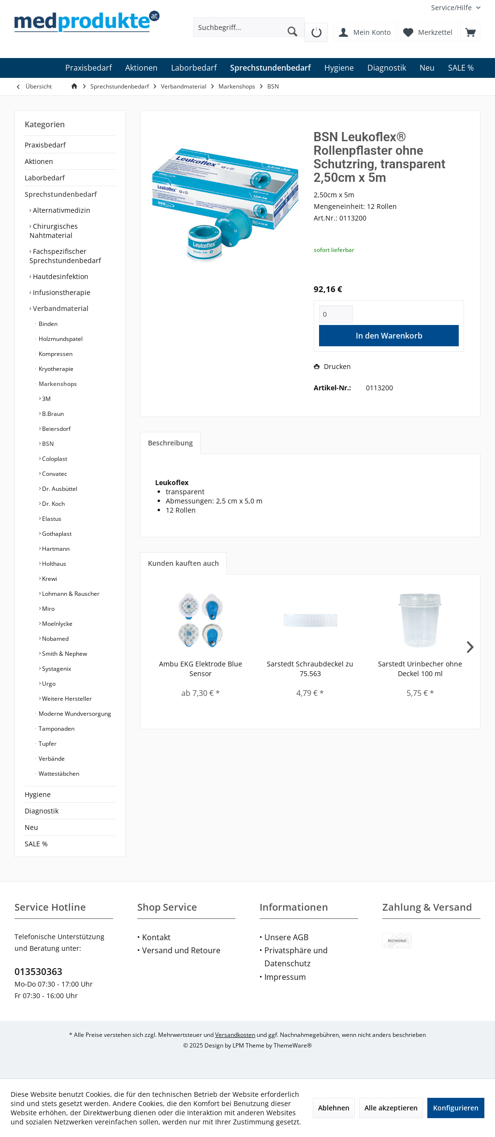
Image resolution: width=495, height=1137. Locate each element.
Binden (47, 324)
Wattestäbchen (58, 773)
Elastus (51, 519)
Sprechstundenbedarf (61, 194)
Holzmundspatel (60, 339)
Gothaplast (56, 534)
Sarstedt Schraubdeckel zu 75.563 (310, 668)
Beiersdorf (56, 429)
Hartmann (55, 549)
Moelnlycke (57, 624)
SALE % (36, 843)
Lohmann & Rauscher (70, 594)
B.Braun (52, 414)
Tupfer (47, 743)
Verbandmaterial (59, 308)
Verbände (51, 758)
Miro (48, 609)
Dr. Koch (53, 504)
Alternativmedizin (60, 210)
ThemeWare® (293, 1045)
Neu (31, 827)
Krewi (49, 579)
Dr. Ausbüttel (59, 489)
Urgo (48, 683)
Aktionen (39, 161)
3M (46, 399)
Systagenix (56, 668)
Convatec (54, 474)
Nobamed (55, 639)
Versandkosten (235, 1035)
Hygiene (38, 794)
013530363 (38, 971)
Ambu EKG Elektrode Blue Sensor (200, 668)
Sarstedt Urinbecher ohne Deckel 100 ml (420, 668)
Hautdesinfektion (59, 276)
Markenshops (57, 384)
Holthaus (53, 564)
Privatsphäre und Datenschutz (296, 957)
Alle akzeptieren (391, 1107)
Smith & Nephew (64, 654)
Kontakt (156, 937)
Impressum (285, 977)
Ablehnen (333, 1107)
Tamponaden (55, 728)
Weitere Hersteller (66, 698)
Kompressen (55, 354)
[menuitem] (452, 7)
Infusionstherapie (60, 292)
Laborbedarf (45, 177)
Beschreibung (170, 442)
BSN (47, 444)
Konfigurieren (456, 1107)
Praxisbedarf (45, 144)
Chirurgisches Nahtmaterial (53, 230)
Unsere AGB (286, 937)
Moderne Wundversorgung (74, 713)
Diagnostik (41, 810)
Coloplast (54, 459)
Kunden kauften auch (183, 563)
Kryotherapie (55, 369)
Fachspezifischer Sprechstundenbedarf (65, 256)
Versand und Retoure (181, 950)
